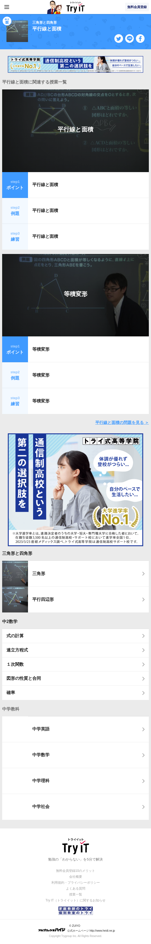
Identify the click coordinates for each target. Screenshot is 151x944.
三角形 (38, 573)
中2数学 (9, 621)
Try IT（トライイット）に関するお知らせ (75, 900)
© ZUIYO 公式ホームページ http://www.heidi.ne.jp (76, 928)
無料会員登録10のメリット (75, 870)
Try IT (75, 7)
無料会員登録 (137, 7)
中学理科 (41, 780)
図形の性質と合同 (23, 678)
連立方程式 (17, 650)
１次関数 (15, 664)
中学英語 (41, 729)
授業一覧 (75, 894)
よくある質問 (75, 888)
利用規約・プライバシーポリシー (75, 882)
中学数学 (41, 755)
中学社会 (41, 806)
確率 (10, 692)
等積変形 (75, 294)
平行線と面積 (75, 129)
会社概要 (75, 876)
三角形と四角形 (17, 553)
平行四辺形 (43, 599)
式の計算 (15, 635)
